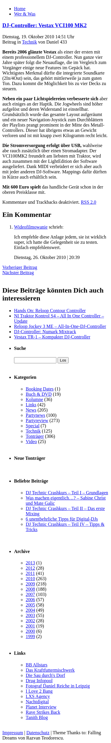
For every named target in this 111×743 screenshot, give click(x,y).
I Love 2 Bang (39, 691)
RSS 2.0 (88, 202)
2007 (30, 594)
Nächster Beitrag (18, 272)
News (31, 409)
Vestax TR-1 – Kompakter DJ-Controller (52, 336)
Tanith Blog (37, 717)
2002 (30, 620)
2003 (30, 615)
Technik (29, 41)
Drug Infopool (39, 680)
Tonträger (35, 436)
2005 (30, 604)
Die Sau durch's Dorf (45, 675)
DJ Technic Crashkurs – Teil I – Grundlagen (67, 492)
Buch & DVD (39, 394)
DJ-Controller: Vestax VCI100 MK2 (44, 25)
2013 (30, 562)
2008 (30, 589)
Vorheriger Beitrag (19, 267)
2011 (30, 573)
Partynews (35, 415)
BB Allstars (36, 664)
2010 (30, 578)
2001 (30, 625)
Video (31, 441)
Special (32, 425)
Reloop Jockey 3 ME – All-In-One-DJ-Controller (60, 326)
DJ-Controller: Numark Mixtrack (45, 331)
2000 (30, 631)
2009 (30, 583)
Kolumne (34, 399)
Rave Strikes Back (43, 712)
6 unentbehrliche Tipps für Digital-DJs (62, 518)
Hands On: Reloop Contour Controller (50, 310)
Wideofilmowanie (31, 226)
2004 (30, 610)
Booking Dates (40, 388)
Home (19, 8)
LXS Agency (38, 696)
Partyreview (37, 420)
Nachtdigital (37, 701)
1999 (30, 636)
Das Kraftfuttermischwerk (50, 670)
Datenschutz (37, 732)
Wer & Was (25, 13)
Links (31, 404)
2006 (30, 599)
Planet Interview (41, 706)
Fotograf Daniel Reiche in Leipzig (58, 685)
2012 (30, 568)
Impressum (12, 732)
